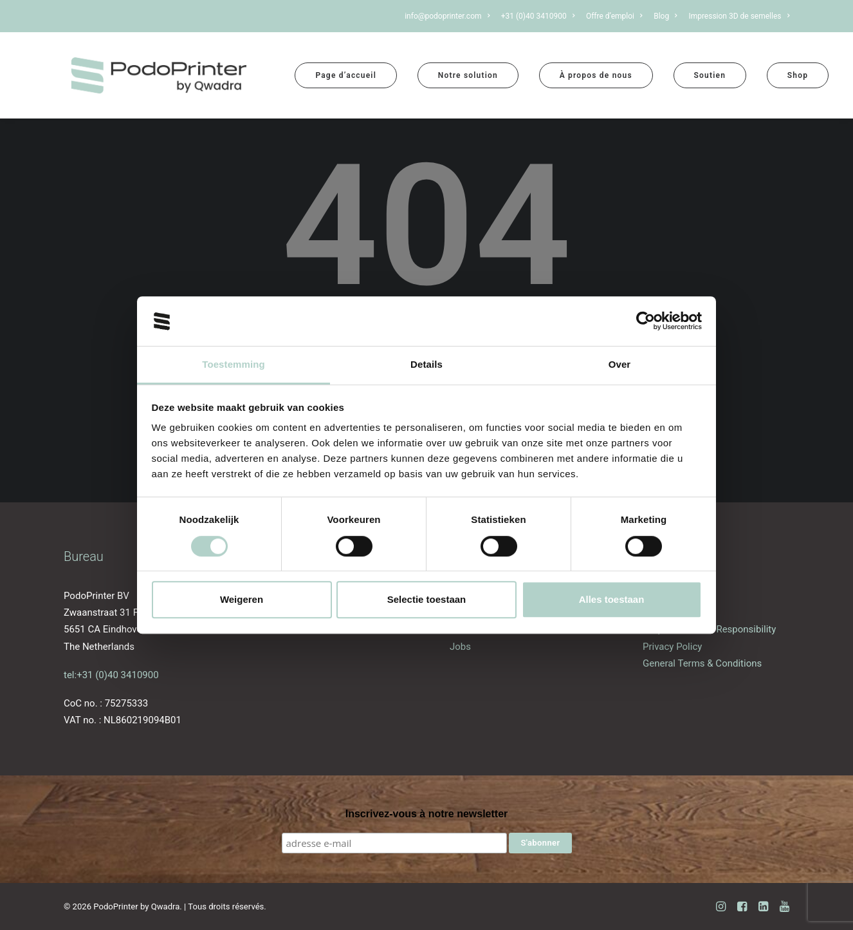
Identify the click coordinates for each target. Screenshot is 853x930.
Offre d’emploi (614, 16)
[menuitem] (449, 16)
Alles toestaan (612, 599)
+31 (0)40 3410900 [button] (537, 16)
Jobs (460, 646)
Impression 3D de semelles (738, 16)
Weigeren (241, 599)
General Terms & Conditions (702, 663)
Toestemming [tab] (233, 364)
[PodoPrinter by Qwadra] (159, 75)
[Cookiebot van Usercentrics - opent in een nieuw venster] (645, 321)
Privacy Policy (672, 646)
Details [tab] (426, 364)
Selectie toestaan (426, 599)
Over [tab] (620, 364)
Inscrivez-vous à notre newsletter (426, 813)
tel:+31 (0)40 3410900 (111, 675)
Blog (665, 16)
